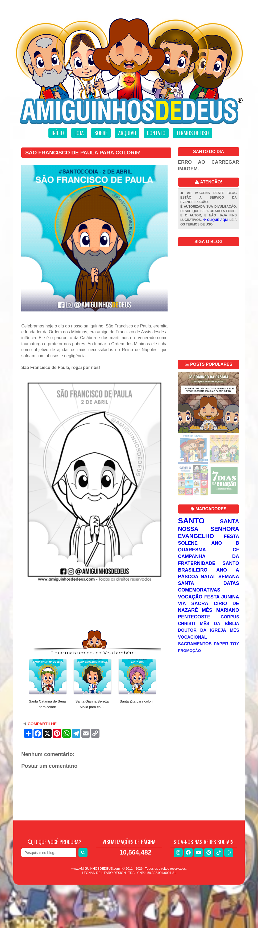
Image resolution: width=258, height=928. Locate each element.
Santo (191, 520)
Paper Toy (226, 643)
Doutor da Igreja (202, 630)
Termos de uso (192, 133)
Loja (79, 133)
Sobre (100, 133)
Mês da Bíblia (219, 623)
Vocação (190, 596)
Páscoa (188, 576)
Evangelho (196, 536)
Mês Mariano (220, 610)
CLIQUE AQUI (215, 220)
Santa (229, 521)
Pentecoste (194, 616)
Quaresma (192, 549)
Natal (208, 576)
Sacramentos (195, 643)
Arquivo (127, 133)
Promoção (189, 650)
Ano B (225, 543)
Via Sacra (193, 603)
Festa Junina (221, 596)
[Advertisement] (94, 613)
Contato (156, 133)
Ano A (227, 570)
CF (236, 549)
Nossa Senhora (208, 528)
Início (58, 133)
